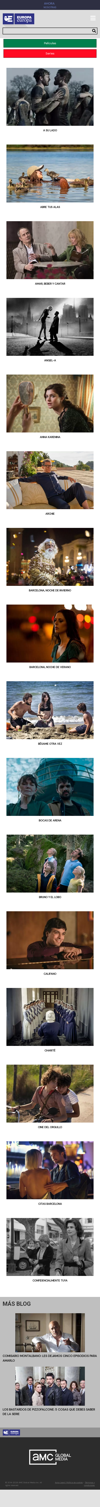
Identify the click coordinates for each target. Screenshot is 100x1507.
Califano (50, 974)
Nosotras (50, 7)
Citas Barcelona (50, 1204)
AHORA (49, 3)
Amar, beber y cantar (50, 284)
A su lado (50, 130)
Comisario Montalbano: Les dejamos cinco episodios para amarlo (50, 1358)
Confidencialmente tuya (50, 1280)
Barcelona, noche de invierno (50, 590)
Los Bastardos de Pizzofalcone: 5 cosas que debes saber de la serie (49, 1412)
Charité (50, 1050)
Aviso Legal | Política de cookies (69, 1482)
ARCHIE (50, 514)
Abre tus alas (50, 207)
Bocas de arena (50, 820)
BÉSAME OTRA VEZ (50, 744)
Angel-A (50, 360)
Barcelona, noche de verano (50, 667)
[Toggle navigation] (93, 20)
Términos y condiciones (89, 1484)
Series (50, 53)
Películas (50, 43)
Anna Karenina (50, 437)
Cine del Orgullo (50, 1127)
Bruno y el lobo (50, 897)
